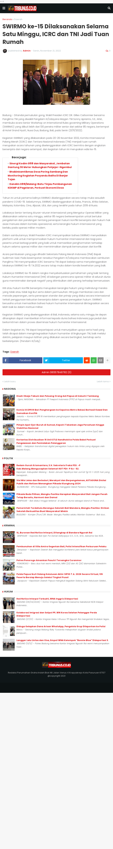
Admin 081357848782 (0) (56, 372)
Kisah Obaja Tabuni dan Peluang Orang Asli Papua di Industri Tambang (57, 396)
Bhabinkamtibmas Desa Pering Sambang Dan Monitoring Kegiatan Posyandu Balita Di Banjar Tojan (38, 175)
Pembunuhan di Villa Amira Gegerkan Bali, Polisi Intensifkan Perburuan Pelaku (61, 546)
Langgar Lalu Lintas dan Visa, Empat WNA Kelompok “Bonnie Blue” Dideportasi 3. (62, 640)
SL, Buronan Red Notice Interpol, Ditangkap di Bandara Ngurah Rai (54, 532)
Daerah (18, 19)
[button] (4, 8)
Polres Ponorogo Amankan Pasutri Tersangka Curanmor (49, 560)
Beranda (7, 19)
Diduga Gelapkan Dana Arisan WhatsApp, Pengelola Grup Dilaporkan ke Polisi (60, 626)
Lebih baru (10, 381)
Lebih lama (103, 381)
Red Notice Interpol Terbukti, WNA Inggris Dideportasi (47, 598)
